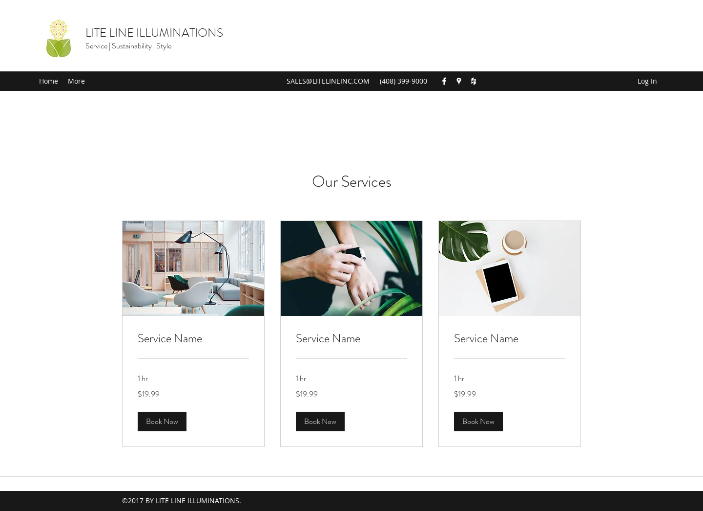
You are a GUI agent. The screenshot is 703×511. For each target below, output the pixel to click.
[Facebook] (444, 81)
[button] (162, 421)
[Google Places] (459, 81)
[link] (193, 339)
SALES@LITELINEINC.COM (328, 81)
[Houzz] (473, 81)
